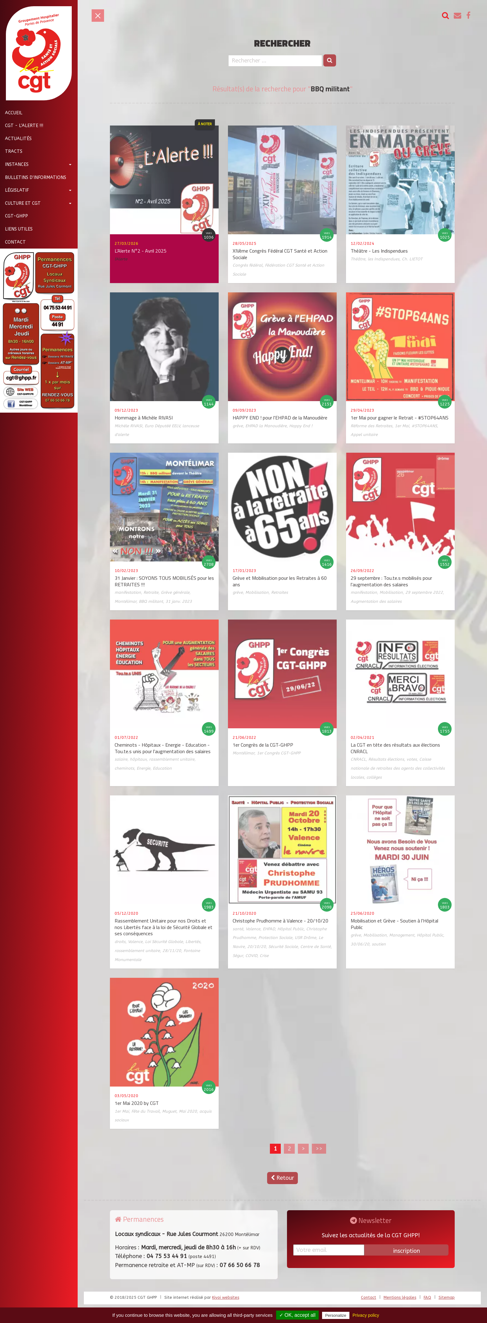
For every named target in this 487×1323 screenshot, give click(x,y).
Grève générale (175, 592)
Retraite (150, 592)
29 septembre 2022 (424, 592)
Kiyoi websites (225, 1297)
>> (319, 1148)
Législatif (14, 190)
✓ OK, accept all (297, 1315)
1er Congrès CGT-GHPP (278, 753)
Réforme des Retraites (371, 425)
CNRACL (358, 759)
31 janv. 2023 (179, 601)
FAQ (427, 1297)
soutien (379, 944)
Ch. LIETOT (412, 259)
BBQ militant (151, 601)
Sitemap (447, 1297)
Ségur (238, 955)
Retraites (279, 592)
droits (120, 941)
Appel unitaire (364, 434)
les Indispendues (383, 259)
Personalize (335, 1315)
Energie (143, 768)
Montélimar (125, 601)
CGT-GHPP (14, 216)
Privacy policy (366, 1315)
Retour (282, 1177)
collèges (374, 777)
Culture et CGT (20, 203)
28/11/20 (171, 950)
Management (401, 935)
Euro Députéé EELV (162, 425)
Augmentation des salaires (376, 601)
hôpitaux (138, 759)
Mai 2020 (188, 1111)
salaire (121, 759)
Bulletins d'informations (33, 177)
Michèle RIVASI (128, 425)
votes (412, 759)
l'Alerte (121, 259)
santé (238, 929)
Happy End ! (300, 425)
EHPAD (269, 929)
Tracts (11, 151)
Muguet (169, 1111)
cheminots (124, 768)
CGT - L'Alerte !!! (21, 125)
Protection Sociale (275, 937)
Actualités (16, 138)
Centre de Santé (315, 946)
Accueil (11, 113)
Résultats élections (386, 759)
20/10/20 (256, 946)
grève (238, 425)
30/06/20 (360, 944)
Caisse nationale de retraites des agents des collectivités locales (398, 768)
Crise (264, 955)
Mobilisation (257, 592)
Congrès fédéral (247, 265)
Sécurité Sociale (283, 946)
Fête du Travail (145, 1111)
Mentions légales (400, 1297)
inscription (406, 1250)
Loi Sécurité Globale (164, 941)
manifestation (128, 592)
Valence (135, 941)
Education (162, 768)
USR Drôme (305, 937)
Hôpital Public (290, 929)
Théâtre (358, 259)
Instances (14, 164)
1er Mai (402, 425)
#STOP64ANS (424, 425)
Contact (13, 242)
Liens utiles (16, 229)
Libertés (192, 941)
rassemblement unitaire (171, 759)
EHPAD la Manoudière (266, 425)
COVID (251, 955)
